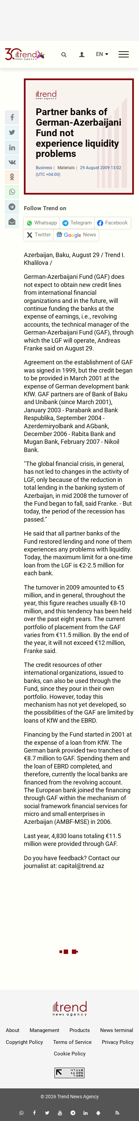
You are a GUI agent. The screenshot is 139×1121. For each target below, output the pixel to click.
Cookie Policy (70, 1054)
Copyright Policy (24, 1042)
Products (80, 1030)
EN (99, 54)
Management (44, 1030)
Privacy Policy (118, 1042)
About (12, 1030)
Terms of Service (72, 1042)
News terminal (116, 1030)
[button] (12, 117)
